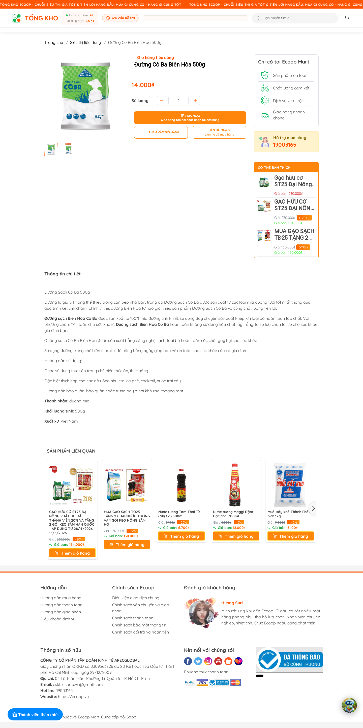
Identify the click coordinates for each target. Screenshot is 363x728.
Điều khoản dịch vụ (57, 618)
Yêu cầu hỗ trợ (120, 18)
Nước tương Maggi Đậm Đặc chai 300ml (233, 514)
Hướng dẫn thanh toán (61, 604)
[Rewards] (35, 714)
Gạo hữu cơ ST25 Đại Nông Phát (293, 184)
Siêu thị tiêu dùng (85, 42)
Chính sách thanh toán (132, 617)
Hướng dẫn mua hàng (60, 597)
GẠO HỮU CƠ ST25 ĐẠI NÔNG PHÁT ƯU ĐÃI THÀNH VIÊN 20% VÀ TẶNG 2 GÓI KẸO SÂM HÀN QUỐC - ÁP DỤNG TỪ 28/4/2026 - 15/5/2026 (72, 522)
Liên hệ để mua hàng (219, 134)
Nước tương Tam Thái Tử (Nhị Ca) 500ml (179, 514)
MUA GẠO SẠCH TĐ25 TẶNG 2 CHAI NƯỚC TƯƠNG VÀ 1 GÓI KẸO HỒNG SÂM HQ (127, 518)
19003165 (284, 144)
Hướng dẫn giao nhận (60, 611)
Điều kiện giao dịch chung (135, 597)
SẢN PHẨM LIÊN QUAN (71, 451)
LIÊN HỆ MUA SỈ (219, 130)
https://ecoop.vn (73, 696)
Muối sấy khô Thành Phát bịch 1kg (288, 514)
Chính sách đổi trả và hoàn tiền (140, 632)
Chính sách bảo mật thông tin (139, 624)
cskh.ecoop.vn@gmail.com (78, 684)
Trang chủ (53, 42)
